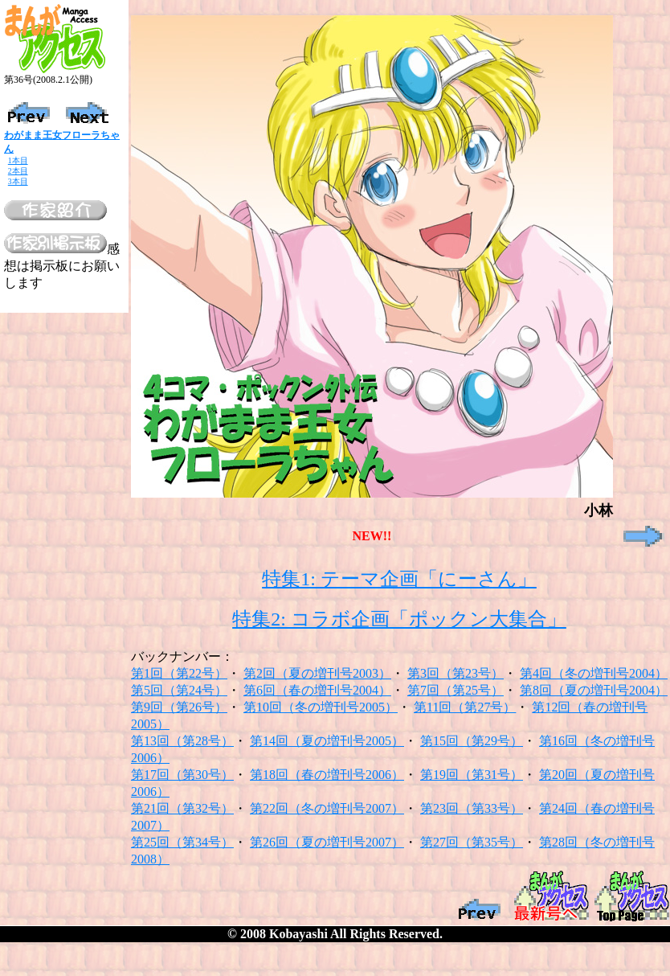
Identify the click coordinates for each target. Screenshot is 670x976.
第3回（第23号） (455, 673)
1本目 (18, 160)
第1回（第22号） (179, 673)
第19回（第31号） (471, 774)
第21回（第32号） (182, 808)
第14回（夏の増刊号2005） (327, 741)
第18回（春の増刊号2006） (327, 774)
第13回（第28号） (182, 741)
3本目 (18, 181)
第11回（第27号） (465, 707)
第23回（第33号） (471, 808)
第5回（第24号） (179, 690)
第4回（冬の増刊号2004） (594, 673)
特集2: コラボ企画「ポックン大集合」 (399, 619)
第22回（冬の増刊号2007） (327, 808)
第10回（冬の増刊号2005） (320, 707)
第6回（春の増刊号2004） (317, 690)
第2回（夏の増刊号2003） (317, 673)
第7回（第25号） (455, 690)
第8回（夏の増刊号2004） (594, 690)
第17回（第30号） (182, 774)
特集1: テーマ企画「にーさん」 (399, 578)
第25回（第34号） (182, 842)
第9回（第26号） (179, 707)
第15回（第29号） (471, 741)
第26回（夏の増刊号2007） (327, 842)
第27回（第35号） (471, 842)
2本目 (18, 170)
